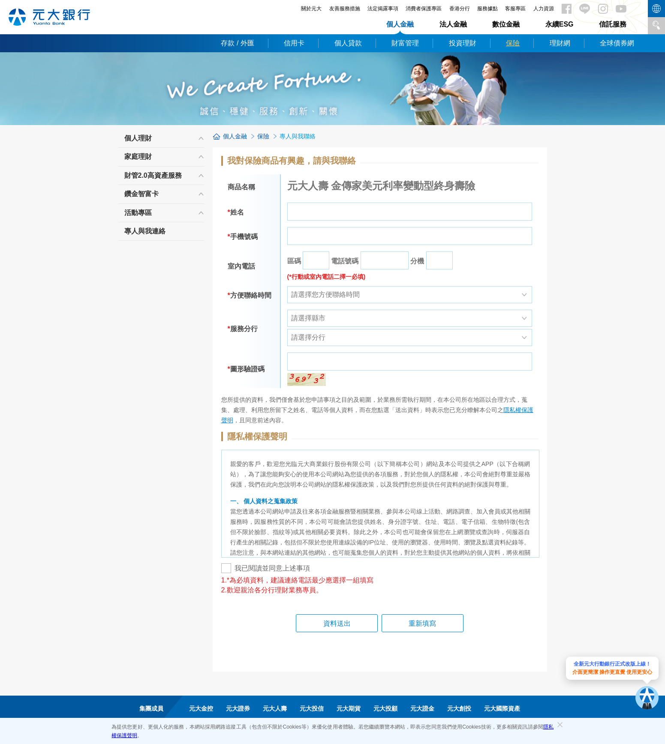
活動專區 (138, 212)
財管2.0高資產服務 (153, 175)
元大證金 (422, 708)
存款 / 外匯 (237, 43)
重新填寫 (413, 623)
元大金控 (201, 708)
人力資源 (543, 9)
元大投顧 (385, 708)
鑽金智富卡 (141, 193)
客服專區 (515, 9)
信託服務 (612, 24)
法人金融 (453, 24)
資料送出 (346, 623)
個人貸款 (348, 43)
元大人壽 (275, 708)
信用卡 (294, 43)
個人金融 (400, 24)
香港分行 (459, 9)
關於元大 (311, 9)
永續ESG (559, 24)
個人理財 (138, 138)
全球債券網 (617, 43)
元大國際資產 (502, 708)
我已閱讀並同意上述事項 (265, 568)
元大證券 (238, 708)
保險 (513, 43)
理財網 (560, 43)
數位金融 (506, 24)
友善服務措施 (344, 9)
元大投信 (312, 708)
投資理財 (462, 43)
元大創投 (459, 708)
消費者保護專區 (424, 9)
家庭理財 (138, 156)
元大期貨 (349, 708)
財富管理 (405, 43)
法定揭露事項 (382, 9)
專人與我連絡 (144, 231)
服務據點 (487, 9)
